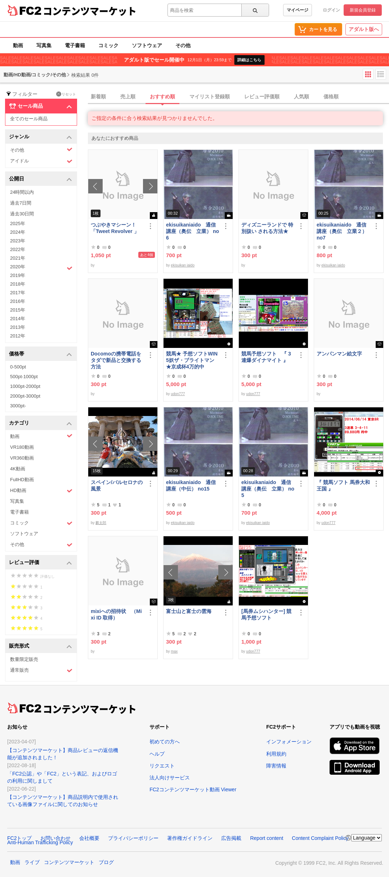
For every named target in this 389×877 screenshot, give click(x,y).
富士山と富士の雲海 (188, 611)
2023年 (17, 240)
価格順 (331, 96)
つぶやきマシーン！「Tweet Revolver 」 (115, 228)
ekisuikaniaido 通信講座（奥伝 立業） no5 (267, 488)
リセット (66, 94)
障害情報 (276, 766)
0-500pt (18, 367)
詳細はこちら (249, 60)
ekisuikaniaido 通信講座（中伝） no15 (191, 485)
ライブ (32, 862)
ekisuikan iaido (182, 265)
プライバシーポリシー (133, 838)
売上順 (127, 96)
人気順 (301, 96)
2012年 (17, 336)
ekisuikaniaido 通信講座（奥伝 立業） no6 (192, 231)
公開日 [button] (40, 179)
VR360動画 (22, 458)
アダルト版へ (364, 29)
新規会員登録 (363, 10)
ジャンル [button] (40, 137)
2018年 (17, 284)
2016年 (17, 301)
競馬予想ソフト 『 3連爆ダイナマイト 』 (266, 357)
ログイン (331, 10)
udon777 (178, 394)
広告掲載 (231, 838)
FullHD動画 (22, 479)
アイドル (41, 161)
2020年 (41, 267)
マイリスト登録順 (209, 96)
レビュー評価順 (262, 96)
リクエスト (162, 766)
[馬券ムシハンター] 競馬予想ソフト (266, 614)
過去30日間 (22, 213)
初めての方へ (164, 741)
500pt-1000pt (24, 376)
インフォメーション (289, 741)
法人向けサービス (169, 777)
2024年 (17, 232)
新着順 (98, 96)
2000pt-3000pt (25, 396)
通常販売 (41, 670)
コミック (108, 45)
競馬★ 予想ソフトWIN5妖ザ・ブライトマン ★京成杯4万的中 (192, 360)
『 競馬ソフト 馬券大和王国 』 (343, 485)
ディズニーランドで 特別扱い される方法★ (267, 228)
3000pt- (18, 405)
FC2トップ (19, 838)
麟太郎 (100, 523)
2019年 (17, 275)
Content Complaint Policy (320, 838)
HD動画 (41, 491)
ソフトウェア (147, 45)
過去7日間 (20, 203)
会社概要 (89, 838)
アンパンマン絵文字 (339, 354)
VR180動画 (22, 447)
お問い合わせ (55, 838)
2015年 (17, 310)
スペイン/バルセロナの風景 (117, 485)
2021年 (17, 258)
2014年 (17, 318)
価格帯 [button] (40, 354)
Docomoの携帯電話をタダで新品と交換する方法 (116, 360)
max (174, 651)
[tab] (238, 97)
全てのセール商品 (29, 118)
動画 (18, 45)
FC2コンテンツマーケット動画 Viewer (192, 789)
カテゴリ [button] (40, 423)
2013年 (17, 327)
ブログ (106, 862)
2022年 (17, 249)
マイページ (297, 10)
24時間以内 (22, 192)
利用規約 (276, 754)
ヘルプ (157, 754)
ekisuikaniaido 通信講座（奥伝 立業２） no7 (342, 231)
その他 (183, 45)
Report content (266, 838)
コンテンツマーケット (90, 11)
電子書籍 (75, 45)
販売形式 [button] (40, 646)
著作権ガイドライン (190, 838)
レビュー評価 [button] (40, 562)
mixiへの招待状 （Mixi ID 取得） (116, 614)
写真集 (44, 45)
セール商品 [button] (40, 106)
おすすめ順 (162, 96)
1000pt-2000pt (25, 386)
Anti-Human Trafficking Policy (40, 842)
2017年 (17, 292)
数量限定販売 (24, 659)
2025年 (17, 223)
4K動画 (17, 468)
